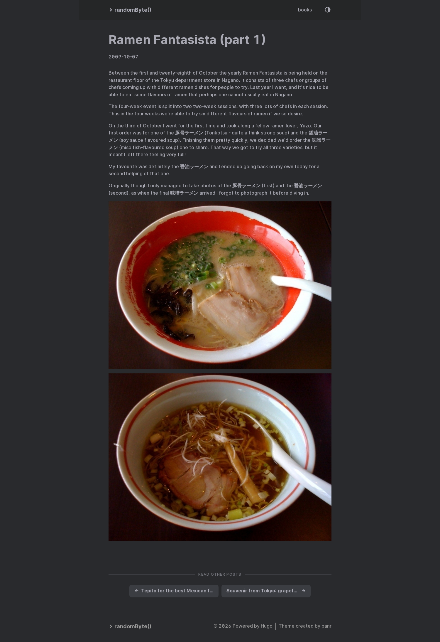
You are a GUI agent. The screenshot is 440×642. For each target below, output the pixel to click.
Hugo (267, 626)
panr (326, 626)
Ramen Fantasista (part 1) (187, 39)
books (305, 10)
